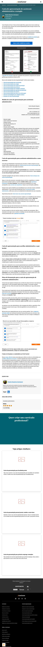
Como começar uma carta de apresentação (29, 621)
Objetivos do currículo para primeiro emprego (9, 623)
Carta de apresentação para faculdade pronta (15, 470)
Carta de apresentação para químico (11, 91)
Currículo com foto (5, 617)
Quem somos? (4, 630)
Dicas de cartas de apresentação (27, 610)
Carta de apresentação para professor (11, 87)
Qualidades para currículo (6, 621)
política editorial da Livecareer (10, 358)
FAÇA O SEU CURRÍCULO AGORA (21, 43)
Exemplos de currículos (6, 608)
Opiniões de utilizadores (6, 634)
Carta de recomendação (26, 617)
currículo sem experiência (16, 184)
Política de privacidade (6, 636)
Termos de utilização (5, 638)
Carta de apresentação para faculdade (28, 619)
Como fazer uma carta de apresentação (22, 193)
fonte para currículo (6, 293)
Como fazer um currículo (6, 610)
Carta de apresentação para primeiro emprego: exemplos (18, 554)
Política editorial (4, 632)
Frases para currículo (5, 619)
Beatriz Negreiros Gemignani (12, 14)
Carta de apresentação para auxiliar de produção (14, 85)
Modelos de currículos (6, 606)
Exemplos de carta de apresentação (11, 96)
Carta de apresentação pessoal (27, 623)
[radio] (11, 405)
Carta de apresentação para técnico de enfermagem (14, 93)
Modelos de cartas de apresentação (28, 606)
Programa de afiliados (5, 642)
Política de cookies (5, 640)
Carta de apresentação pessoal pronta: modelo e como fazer (19, 512)
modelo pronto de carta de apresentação (29, 165)
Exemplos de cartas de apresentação (28, 608)
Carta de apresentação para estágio (11, 84)
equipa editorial (8, 357)
